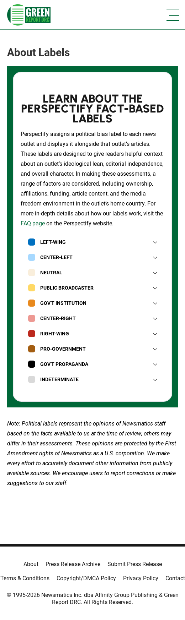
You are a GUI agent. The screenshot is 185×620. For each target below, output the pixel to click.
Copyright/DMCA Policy (86, 578)
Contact (175, 578)
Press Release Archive (73, 564)
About (30, 564)
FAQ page (33, 223)
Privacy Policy (140, 578)
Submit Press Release (134, 564)
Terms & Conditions (24, 578)
